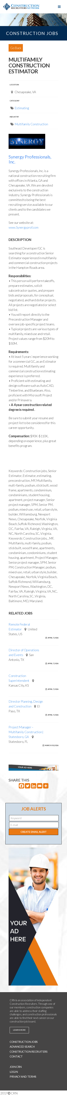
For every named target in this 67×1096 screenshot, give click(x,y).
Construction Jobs (24, 1041)
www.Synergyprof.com (23, 227)
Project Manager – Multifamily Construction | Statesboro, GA (26, 732)
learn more (19, 1030)
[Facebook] (21, 785)
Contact (16, 1056)
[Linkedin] (33, 785)
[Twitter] (27, 785)
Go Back (15, 48)
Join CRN (16, 1066)
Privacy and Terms (23, 1076)
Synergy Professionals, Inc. (30, 159)
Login (14, 1071)
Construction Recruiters (29, 1051)
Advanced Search (22, 1046)
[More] (45, 785)
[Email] (39, 785)
